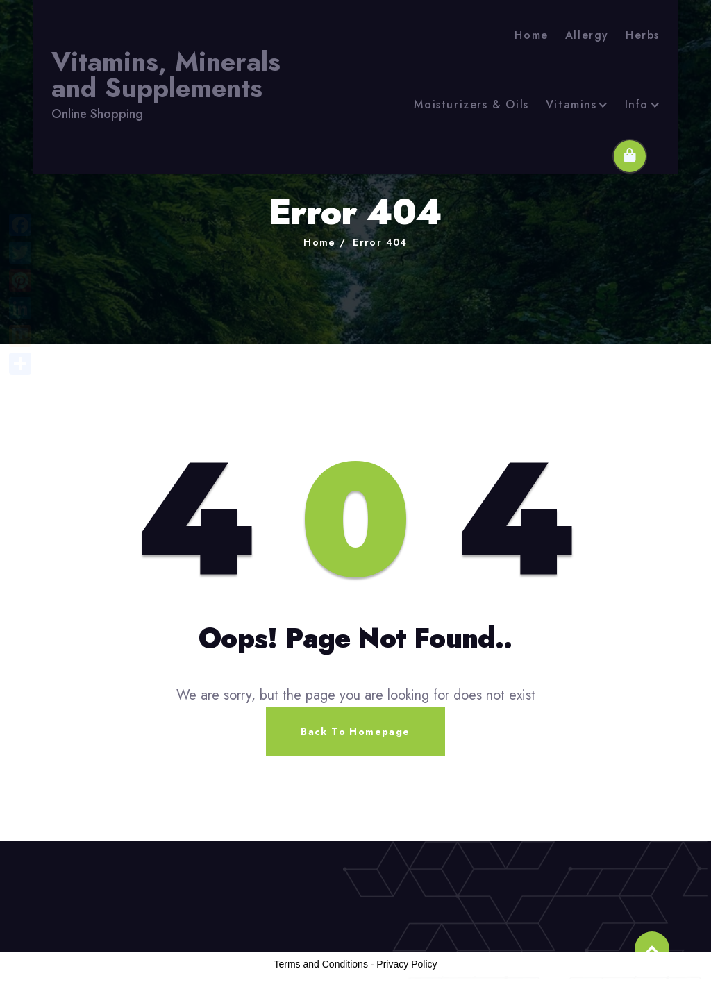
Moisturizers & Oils (471, 104)
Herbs (643, 35)
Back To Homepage (355, 732)
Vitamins (571, 104)
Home (531, 35)
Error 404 (380, 242)
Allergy (587, 35)
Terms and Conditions (321, 964)
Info (637, 104)
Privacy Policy (406, 964)
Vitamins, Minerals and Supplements (166, 75)
